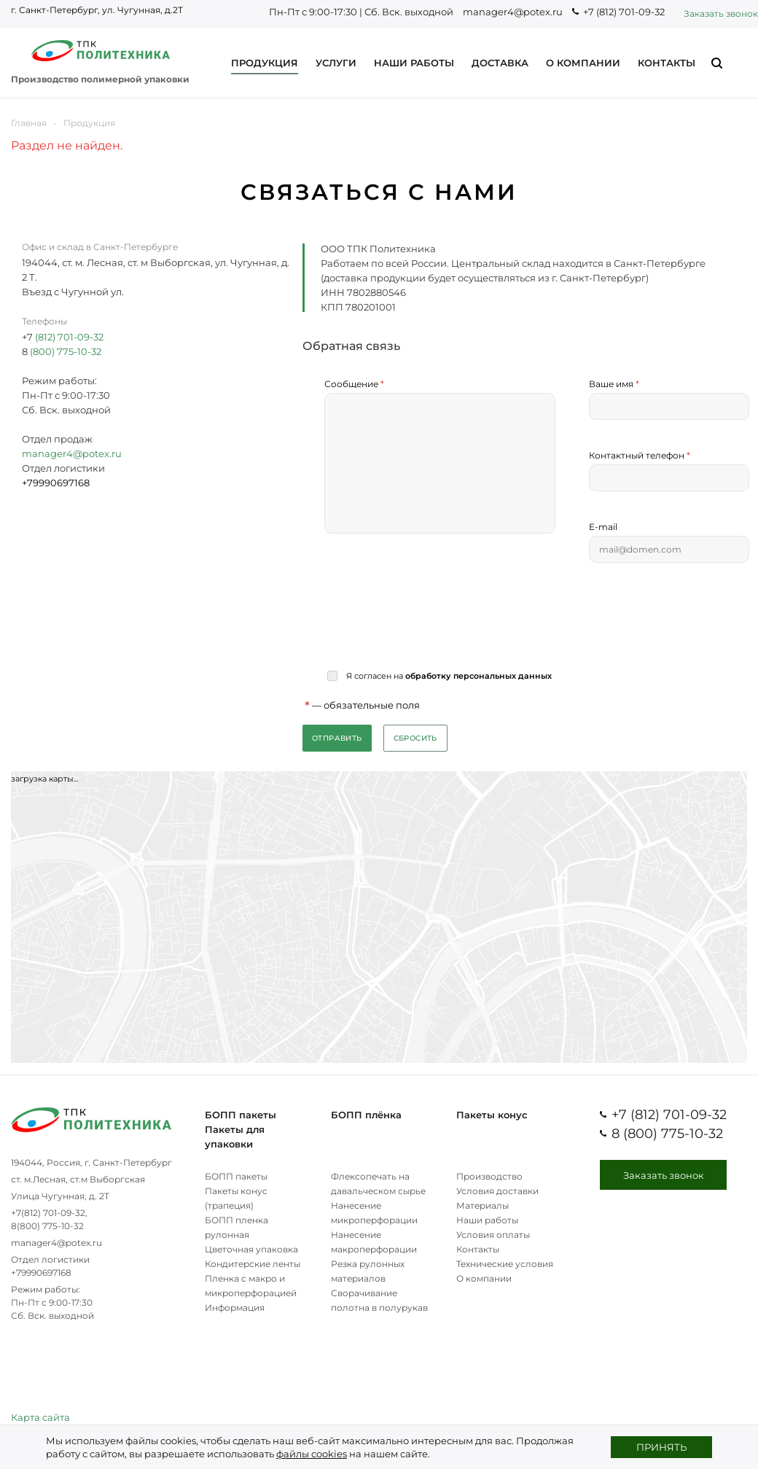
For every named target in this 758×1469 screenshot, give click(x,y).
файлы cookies (311, 1454)
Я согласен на (448, 676)
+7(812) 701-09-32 (48, 1212)
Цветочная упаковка (251, 1249)
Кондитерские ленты (252, 1263)
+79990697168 (41, 1272)
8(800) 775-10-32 (47, 1225)
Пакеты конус (492, 1115)
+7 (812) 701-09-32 (624, 11)
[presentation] (435, 616)
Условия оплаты (493, 1234)
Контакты (477, 1249)
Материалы (482, 1205)
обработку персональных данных (478, 676)
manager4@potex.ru (513, 11)
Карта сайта (40, 1417)
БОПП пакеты (240, 1115)
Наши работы (487, 1220)
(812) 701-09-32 (69, 337)
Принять (661, 1447)
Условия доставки (497, 1190)
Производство (489, 1176)
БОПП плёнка (366, 1115)
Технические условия (504, 1263)
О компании (484, 1278)
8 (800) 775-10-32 (667, 1133)
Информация (235, 1307)
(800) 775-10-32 (64, 351)
